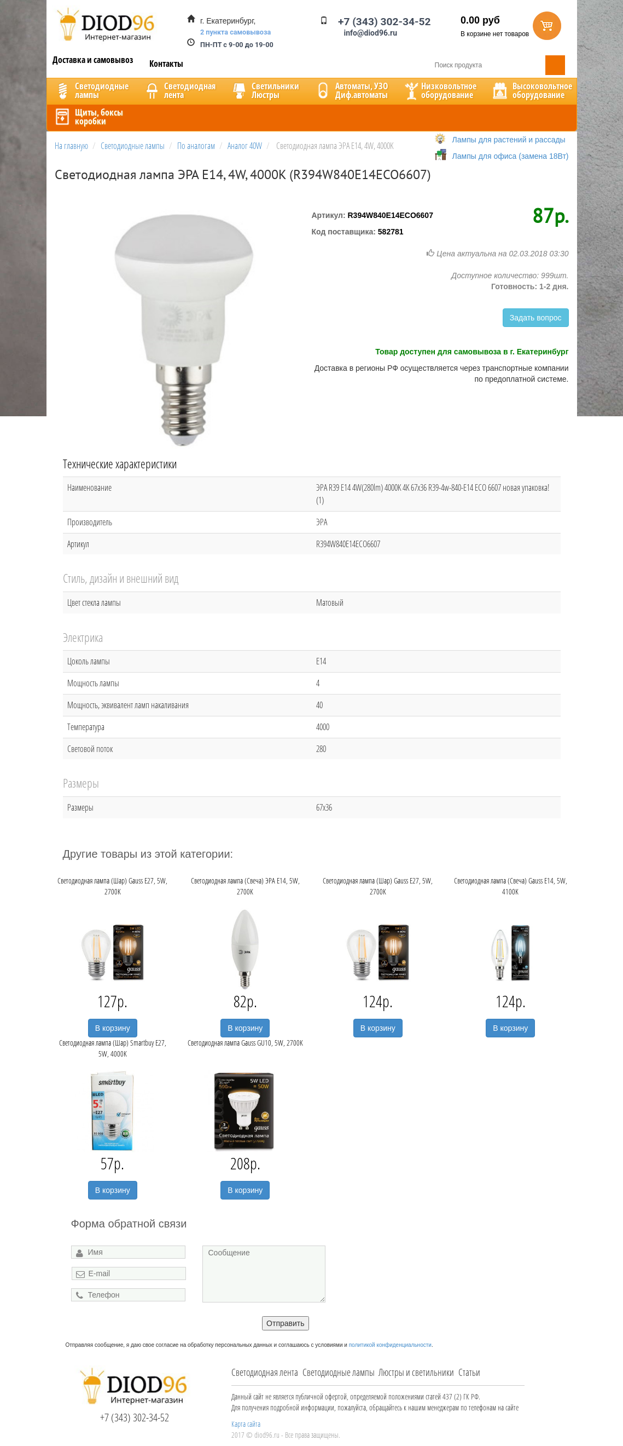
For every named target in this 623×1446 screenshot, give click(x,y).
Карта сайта (245, 1424)
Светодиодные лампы (338, 1372)
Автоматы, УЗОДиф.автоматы (350, 90)
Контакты (166, 64)
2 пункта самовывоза (235, 32)
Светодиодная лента (264, 1372)
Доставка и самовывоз (93, 60)
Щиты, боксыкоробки (88, 116)
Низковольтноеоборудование (439, 90)
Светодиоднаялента (179, 90)
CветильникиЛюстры (264, 90)
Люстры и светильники (416, 1372)
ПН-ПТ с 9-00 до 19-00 (236, 45)
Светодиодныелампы (91, 90)
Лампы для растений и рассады (509, 139)
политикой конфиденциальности (390, 1345)
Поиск (555, 65)
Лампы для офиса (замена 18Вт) (510, 156)
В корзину (112, 1028)
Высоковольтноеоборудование (531, 90)
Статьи (469, 1372)
